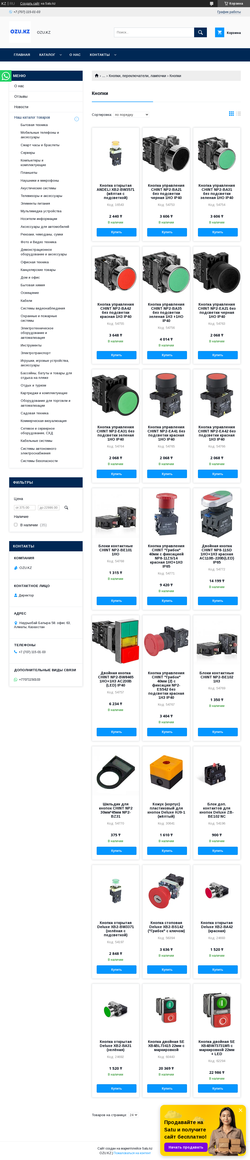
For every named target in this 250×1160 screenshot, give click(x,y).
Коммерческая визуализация (44, 421)
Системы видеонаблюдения (43, 308)
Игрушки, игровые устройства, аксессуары (45, 363)
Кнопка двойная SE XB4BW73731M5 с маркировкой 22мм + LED (216, 1048)
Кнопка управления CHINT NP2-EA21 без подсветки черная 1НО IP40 (217, 310)
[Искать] (200, 32)
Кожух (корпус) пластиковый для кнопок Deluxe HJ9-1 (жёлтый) (166, 810)
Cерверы (28, 153)
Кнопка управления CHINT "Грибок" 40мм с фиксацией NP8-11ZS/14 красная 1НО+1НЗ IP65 (166, 556)
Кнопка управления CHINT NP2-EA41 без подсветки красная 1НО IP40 (166, 433)
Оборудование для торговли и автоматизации (45, 403)
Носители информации (39, 219)
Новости (21, 107)
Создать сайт (30, 3)
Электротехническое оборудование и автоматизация (37, 332)
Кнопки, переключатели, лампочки (137, 76)
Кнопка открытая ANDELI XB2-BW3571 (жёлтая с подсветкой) (115, 191)
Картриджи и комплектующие (44, 393)
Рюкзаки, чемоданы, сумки (42, 234)
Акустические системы (38, 188)
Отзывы (21, 96)
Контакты (100, 55)
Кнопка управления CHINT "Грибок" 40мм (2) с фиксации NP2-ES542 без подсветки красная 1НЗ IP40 (166, 685)
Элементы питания (35, 203)
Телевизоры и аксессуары (41, 196)
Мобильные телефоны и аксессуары (40, 135)
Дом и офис (30, 277)
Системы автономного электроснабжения (38, 451)
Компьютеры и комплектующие (33, 162)
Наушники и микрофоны (40, 180)
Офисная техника (35, 262)
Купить (116, 232)
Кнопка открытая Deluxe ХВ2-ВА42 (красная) (217, 927)
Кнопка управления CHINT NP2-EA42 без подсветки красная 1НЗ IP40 (217, 433)
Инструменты (31, 345)
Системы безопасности (39, 461)
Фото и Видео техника (38, 242)
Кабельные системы (36, 441)
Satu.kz (147, 1148)
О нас (75, 55)
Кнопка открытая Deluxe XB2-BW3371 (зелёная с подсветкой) (115, 929)
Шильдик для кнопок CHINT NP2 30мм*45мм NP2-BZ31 (115, 810)
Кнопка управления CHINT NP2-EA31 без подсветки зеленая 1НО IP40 (115, 433)
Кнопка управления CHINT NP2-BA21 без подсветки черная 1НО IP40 (166, 191)
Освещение (30, 293)
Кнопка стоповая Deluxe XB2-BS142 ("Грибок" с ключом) (166, 927)
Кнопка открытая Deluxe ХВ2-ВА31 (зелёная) (116, 1046)
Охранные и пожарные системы (39, 318)
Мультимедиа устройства (41, 211)
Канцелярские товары (38, 270)
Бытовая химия (33, 285)
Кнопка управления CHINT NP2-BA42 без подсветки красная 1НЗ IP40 (115, 310)
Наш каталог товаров (32, 117)
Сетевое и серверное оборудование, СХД (38, 431)
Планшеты (29, 172)
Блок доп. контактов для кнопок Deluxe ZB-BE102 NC (216, 810)
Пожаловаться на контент (132, 1153)
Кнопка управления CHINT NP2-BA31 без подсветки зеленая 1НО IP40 (216, 191)
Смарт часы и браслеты (40, 145)
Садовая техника (34, 413)
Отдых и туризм (33, 385)
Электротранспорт (36, 353)
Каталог (47, 55)
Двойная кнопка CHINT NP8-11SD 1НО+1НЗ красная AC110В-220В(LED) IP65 (216, 554)
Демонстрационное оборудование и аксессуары (44, 252)
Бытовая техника (34, 125)
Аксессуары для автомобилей (45, 227)
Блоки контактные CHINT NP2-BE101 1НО (115, 550)
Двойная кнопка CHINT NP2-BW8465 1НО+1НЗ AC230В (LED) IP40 (115, 679)
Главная (22, 55)
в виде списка (238, 114)
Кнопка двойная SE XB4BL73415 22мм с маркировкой (166, 1046)
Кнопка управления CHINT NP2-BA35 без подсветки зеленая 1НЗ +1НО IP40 (166, 312)
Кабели (26, 301)
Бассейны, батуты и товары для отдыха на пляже (46, 375)
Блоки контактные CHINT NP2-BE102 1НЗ (216, 677)
